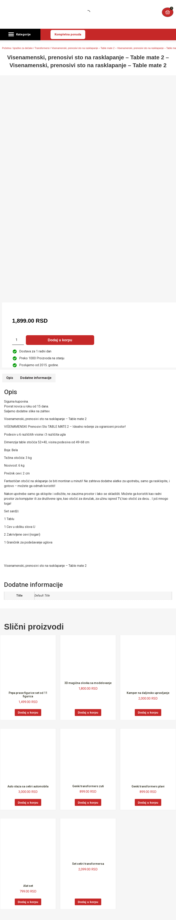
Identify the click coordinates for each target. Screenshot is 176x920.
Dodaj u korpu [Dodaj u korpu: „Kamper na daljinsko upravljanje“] (148, 712)
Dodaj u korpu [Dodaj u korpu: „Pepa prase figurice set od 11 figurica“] (28, 712)
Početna (6, 48)
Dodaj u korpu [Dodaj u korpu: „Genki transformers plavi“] (148, 802)
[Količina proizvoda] (18, 340)
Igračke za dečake (23, 48)
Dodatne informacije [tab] (36, 378)
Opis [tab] (9, 378)
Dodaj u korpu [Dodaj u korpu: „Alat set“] (28, 902)
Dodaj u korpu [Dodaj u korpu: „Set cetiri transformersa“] (88, 902)
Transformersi (42, 48)
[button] (20, 34)
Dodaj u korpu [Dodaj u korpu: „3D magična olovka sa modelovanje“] (88, 712)
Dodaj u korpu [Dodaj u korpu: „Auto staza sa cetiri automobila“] (28, 802)
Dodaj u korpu (60, 340)
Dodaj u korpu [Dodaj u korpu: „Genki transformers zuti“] (88, 802)
